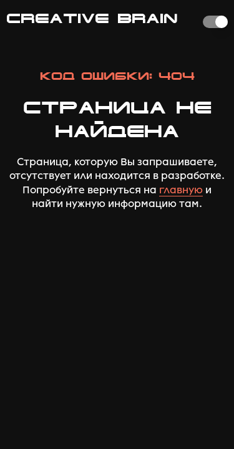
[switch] (215, 22)
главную (181, 190)
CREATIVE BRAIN (92, 18)
